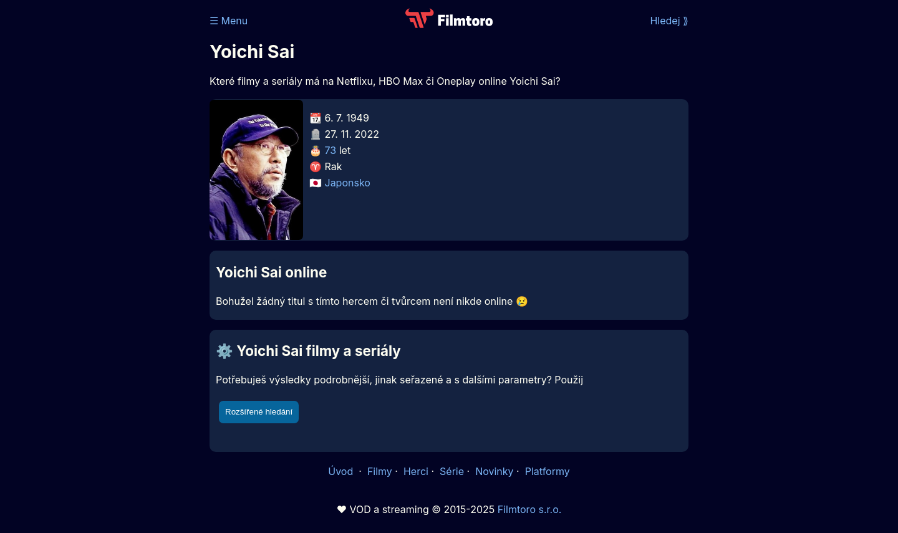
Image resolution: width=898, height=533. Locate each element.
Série (452, 471)
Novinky (494, 471)
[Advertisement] (119, 192)
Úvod (341, 471)
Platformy (547, 471)
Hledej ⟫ (669, 20)
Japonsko (347, 182)
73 (331, 150)
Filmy (379, 471)
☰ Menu (229, 20)
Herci (415, 471)
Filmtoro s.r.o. (530, 509)
